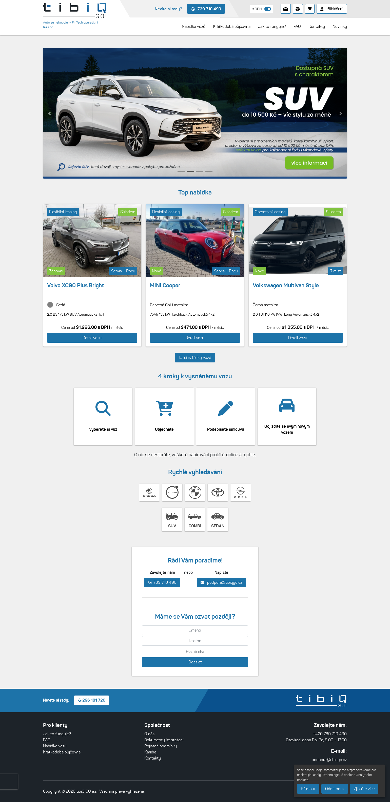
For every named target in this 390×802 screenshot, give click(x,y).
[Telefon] (195, 641)
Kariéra (150, 752)
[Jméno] (195, 630)
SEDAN (217, 519)
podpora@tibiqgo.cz (221, 582)
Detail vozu (92, 337)
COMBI (194, 519)
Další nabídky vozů (195, 357)
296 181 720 (91, 700)
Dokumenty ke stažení (163, 740)
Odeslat (195, 662)
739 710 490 (206, 8)
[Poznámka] (195, 651)
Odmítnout (334, 788)
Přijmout (308, 788)
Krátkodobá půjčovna (62, 752)
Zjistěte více (364, 788)
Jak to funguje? (57, 733)
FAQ (46, 740)
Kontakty (152, 758)
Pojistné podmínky (160, 746)
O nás (149, 733)
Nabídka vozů (55, 746)
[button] (49, 113)
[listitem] (195, 113)
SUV (172, 519)
